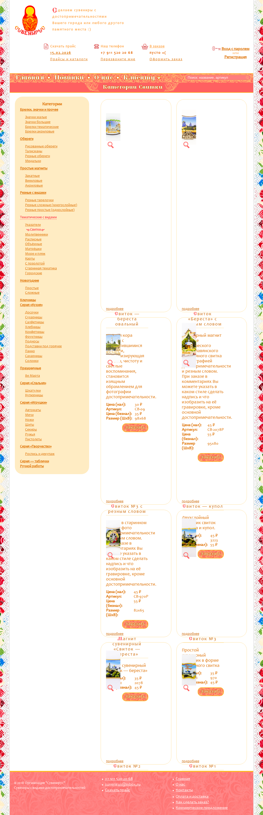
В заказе (157, 46)
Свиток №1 (202, 766)
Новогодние (29, 281)
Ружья (30, 434)
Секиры (31, 430)
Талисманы (33, 151)
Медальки (33, 161)
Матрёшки (33, 249)
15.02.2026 (60, 53)
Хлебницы (32, 327)
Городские (33, 273)
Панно (30, 351)
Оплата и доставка (192, 796)
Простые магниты (33, 168)
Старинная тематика (41, 268)
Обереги (26, 139)
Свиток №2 (127, 766)
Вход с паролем (235, 49)
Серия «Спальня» (33, 383)
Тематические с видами (38, 217)
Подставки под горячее (43, 346)
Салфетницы (34, 322)
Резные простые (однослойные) (50, 210)
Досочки (31, 312)
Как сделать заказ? (192, 802)
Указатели (33, 225)
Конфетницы (34, 332)
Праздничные (30, 368)
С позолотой (35, 264)
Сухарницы (33, 317)
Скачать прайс (117, 790)
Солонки (31, 361)
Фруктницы (34, 337)
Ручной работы (32, 466)
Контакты (184, 790)
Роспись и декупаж (40, 454)
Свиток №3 (203, 639)
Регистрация (235, 57)
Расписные (33, 239)
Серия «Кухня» (31, 305)
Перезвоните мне (118, 59)
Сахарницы (33, 356)
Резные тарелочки (39, 200)
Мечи (29, 415)
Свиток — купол (203, 506)
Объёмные (33, 244)
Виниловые (33, 181)
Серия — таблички (34, 461)
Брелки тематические (42, 127)
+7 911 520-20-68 (119, 779)
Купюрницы (34, 395)
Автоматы (33, 410)
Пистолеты (33, 439)
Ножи (29, 420)
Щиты (29, 425)
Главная (183, 779)
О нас (180, 784)
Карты (30, 259)
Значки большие (37, 122)
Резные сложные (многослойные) (51, 205)
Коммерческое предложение (202, 808)
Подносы (32, 341)
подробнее (114, 309)
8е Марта (32, 376)
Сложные (32, 293)
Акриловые (34, 186)
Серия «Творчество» (35, 447)
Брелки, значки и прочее (39, 110)
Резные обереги (37, 156)
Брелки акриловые (39, 132)
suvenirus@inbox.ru (123, 784)
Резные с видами (33, 193)
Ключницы (28, 300)
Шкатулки (33, 391)
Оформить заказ (166, 59)
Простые (32, 288)
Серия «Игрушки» (33, 403)
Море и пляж (35, 254)
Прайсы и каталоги (69, 59)
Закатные (32, 176)
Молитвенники (36, 235)
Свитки (35, 230)
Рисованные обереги (41, 146)
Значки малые (36, 117)
